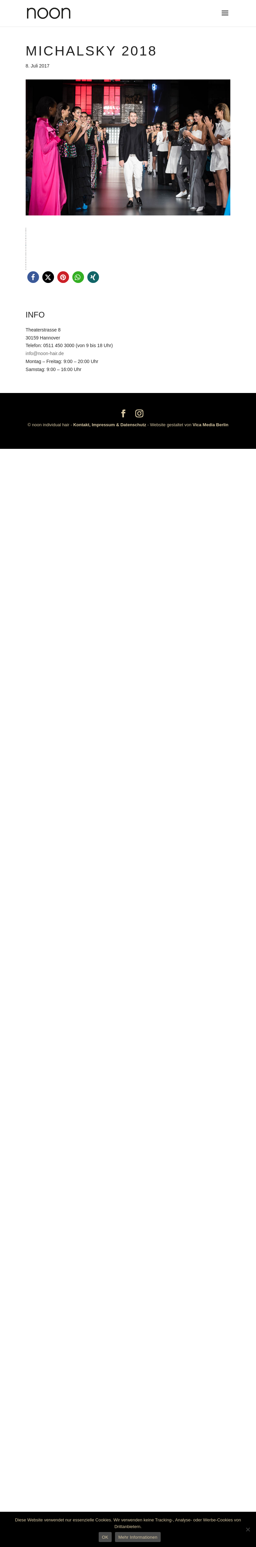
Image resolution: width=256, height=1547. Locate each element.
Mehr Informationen (137, 1537)
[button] (33, 1375)
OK (105, 1537)
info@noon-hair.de (45, 1451)
